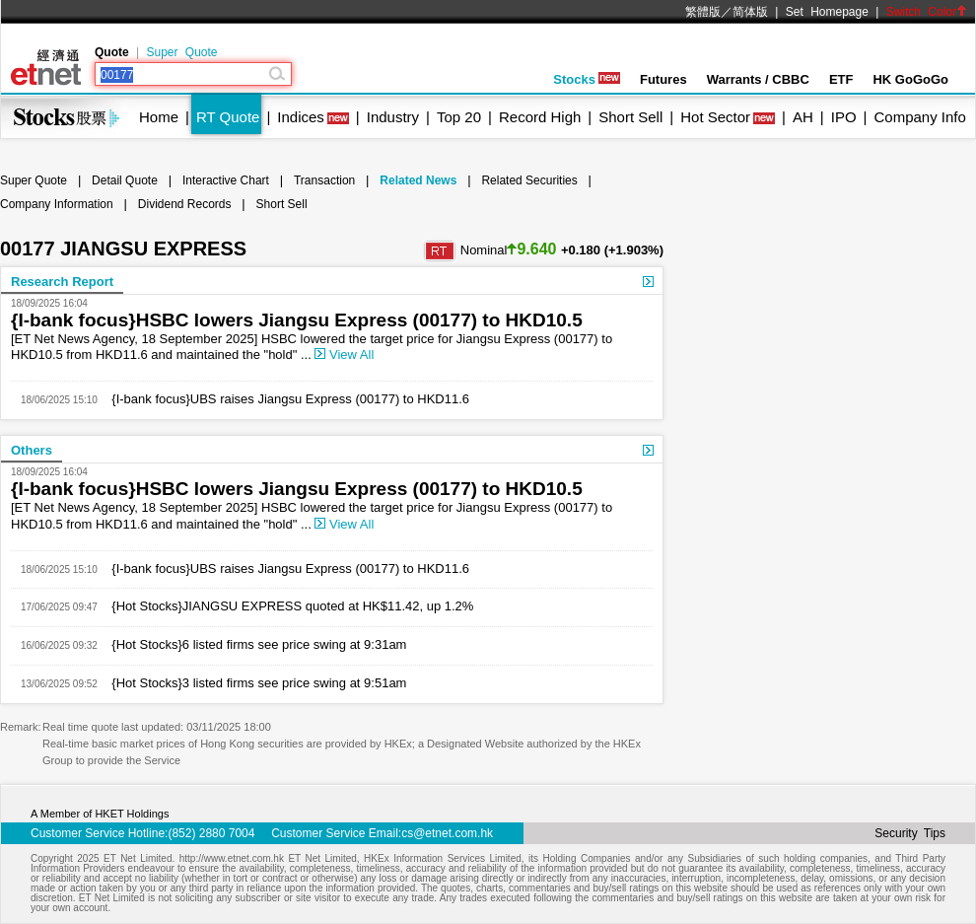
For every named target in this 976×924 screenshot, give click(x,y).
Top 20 (459, 116)
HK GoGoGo (910, 79)
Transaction (324, 180)
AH (803, 116)
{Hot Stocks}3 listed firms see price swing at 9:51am (252, 682)
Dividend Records (185, 204)
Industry (393, 116)
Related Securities (529, 180)
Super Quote (181, 52)
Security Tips (909, 833)
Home (158, 116)
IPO (844, 116)
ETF (841, 79)
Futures (663, 79)
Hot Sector (715, 116)
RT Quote (227, 116)
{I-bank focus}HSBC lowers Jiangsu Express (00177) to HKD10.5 (297, 320)
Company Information (56, 204)
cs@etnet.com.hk (447, 833)
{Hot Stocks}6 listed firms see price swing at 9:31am (252, 644)
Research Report (62, 281)
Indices (300, 116)
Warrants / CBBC (758, 79)
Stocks (586, 79)
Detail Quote (125, 180)
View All (344, 354)
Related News (418, 180)
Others (31, 450)
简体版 (750, 12)
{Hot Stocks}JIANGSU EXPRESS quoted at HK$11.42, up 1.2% (286, 606)
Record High (540, 116)
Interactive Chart (225, 180)
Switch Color (926, 12)
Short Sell (630, 116)
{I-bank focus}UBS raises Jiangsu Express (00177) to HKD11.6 (283, 398)
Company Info (919, 116)
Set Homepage (827, 12)
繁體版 (703, 12)
